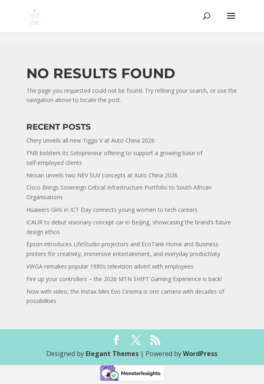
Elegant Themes (112, 353)
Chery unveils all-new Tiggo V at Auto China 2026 (90, 140)
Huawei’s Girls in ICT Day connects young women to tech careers (111, 209)
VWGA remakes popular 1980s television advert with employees (109, 266)
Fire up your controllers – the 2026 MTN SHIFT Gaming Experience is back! (124, 279)
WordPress (200, 353)
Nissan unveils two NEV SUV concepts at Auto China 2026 (102, 175)
